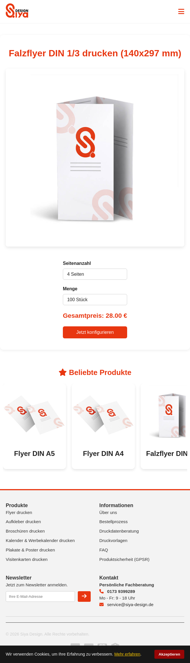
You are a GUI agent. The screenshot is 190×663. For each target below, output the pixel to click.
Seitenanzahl (77, 263)
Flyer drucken (19, 512)
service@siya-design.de (126, 604)
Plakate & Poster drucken (30, 549)
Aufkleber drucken (23, 521)
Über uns (108, 512)
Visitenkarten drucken (27, 559)
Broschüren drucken (25, 531)
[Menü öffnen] (181, 12)
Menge (70, 288)
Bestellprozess (113, 521)
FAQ (103, 549)
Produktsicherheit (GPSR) (124, 559)
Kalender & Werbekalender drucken (40, 540)
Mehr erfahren (127, 654)
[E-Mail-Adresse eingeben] (40, 596)
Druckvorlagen (113, 540)
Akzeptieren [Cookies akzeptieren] (169, 654)
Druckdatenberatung (119, 531)
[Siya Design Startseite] (17, 16)
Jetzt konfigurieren (95, 332)
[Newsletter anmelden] (84, 596)
